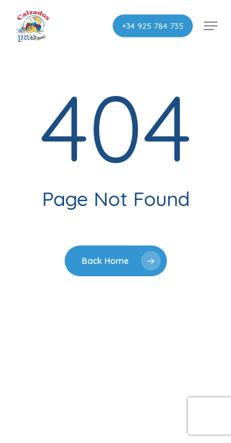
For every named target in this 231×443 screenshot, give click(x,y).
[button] (210, 26)
